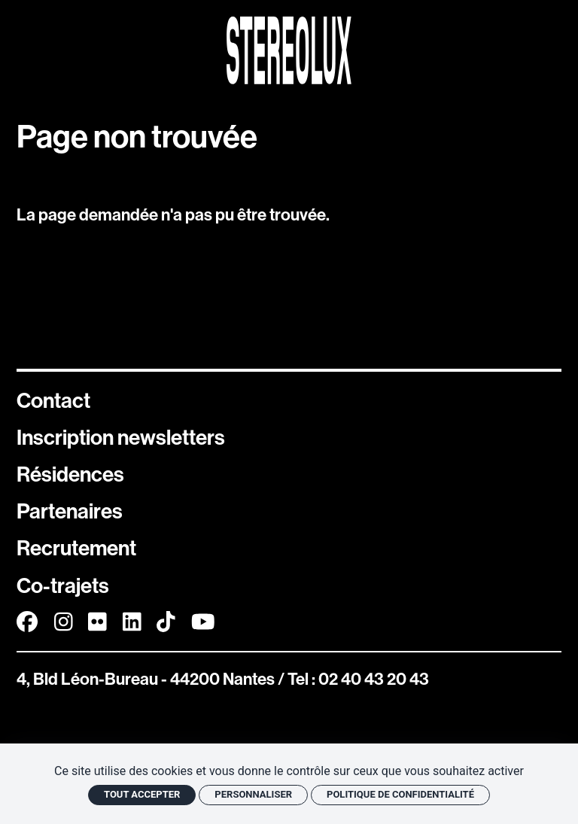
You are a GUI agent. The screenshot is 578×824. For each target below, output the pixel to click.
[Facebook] (27, 622)
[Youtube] (203, 622)
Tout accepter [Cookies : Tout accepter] (142, 794)
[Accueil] (289, 50)
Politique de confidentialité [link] (400, 794)
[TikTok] (166, 622)
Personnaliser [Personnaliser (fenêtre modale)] (253, 794)
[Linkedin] (132, 622)
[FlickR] (97, 622)
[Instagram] (63, 622)
